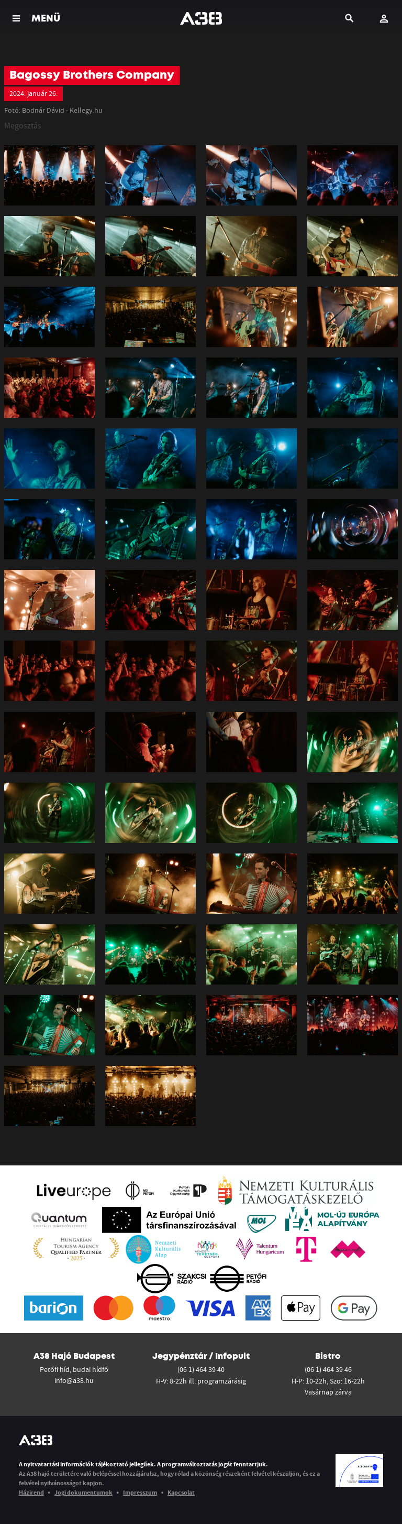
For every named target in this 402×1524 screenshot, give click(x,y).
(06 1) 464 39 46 (328, 1369)
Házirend (31, 1492)
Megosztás (22, 125)
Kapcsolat (181, 1492)
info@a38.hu (74, 1380)
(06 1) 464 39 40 (201, 1369)
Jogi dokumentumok (83, 1492)
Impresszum (140, 1492)
